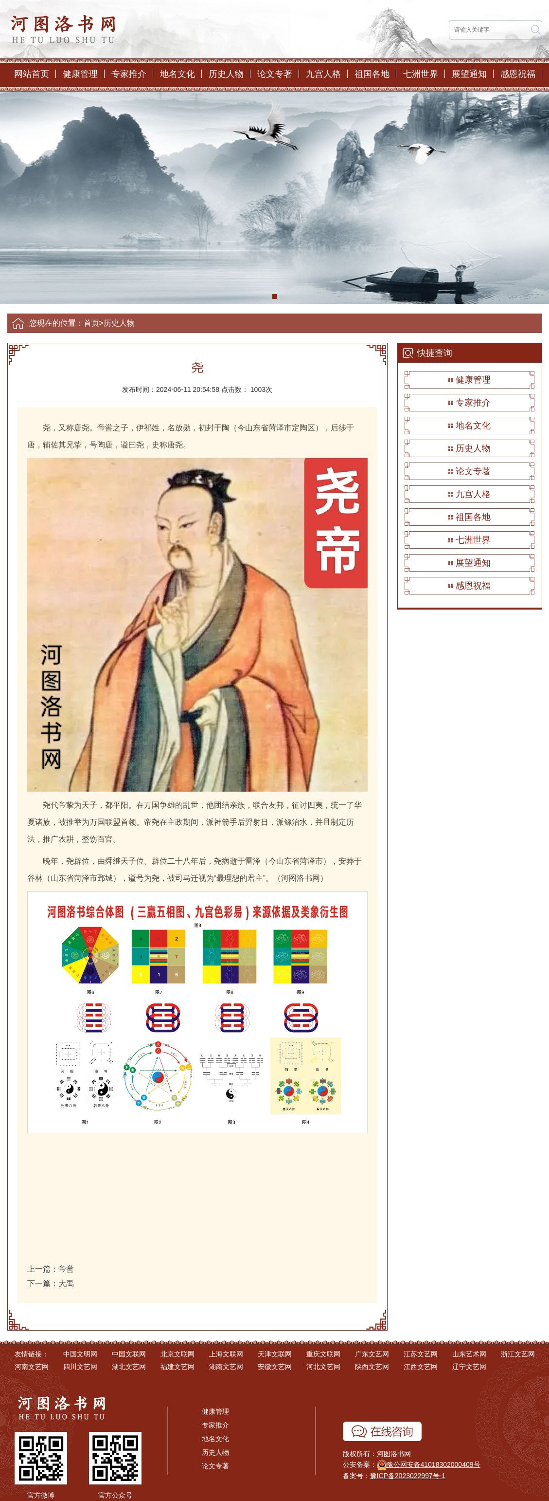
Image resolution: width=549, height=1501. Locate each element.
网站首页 (31, 74)
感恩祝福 (517, 74)
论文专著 (274, 74)
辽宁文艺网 (469, 1367)
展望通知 (469, 74)
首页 (91, 323)
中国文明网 (80, 1354)
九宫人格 (323, 74)
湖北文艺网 (129, 1367)
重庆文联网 (323, 1354)
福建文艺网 (177, 1367)
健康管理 (80, 74)
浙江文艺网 (518, 1354)
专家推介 (128, 74)
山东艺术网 (469, 1354)
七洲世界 (420, 74)
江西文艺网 (421, 1367)
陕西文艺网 (372, 1367)
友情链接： (32, 1354)
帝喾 (66, 1269)
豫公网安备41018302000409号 (433, 1464)
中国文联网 (129, 1354)
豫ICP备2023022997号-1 (408, 1476)
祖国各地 (372, 74)
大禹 (66, 1283)
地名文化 (177, 74)
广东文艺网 (372, 1354)
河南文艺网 (32, 1367)
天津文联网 (275, 1354)
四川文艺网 (80, 1367)
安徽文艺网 (275, 1367)
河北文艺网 (323, 1367)
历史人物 (226, 74)
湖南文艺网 (226, 1367)
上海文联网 (226, 1354)
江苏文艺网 (421, 1354)
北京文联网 (177, 1354)
